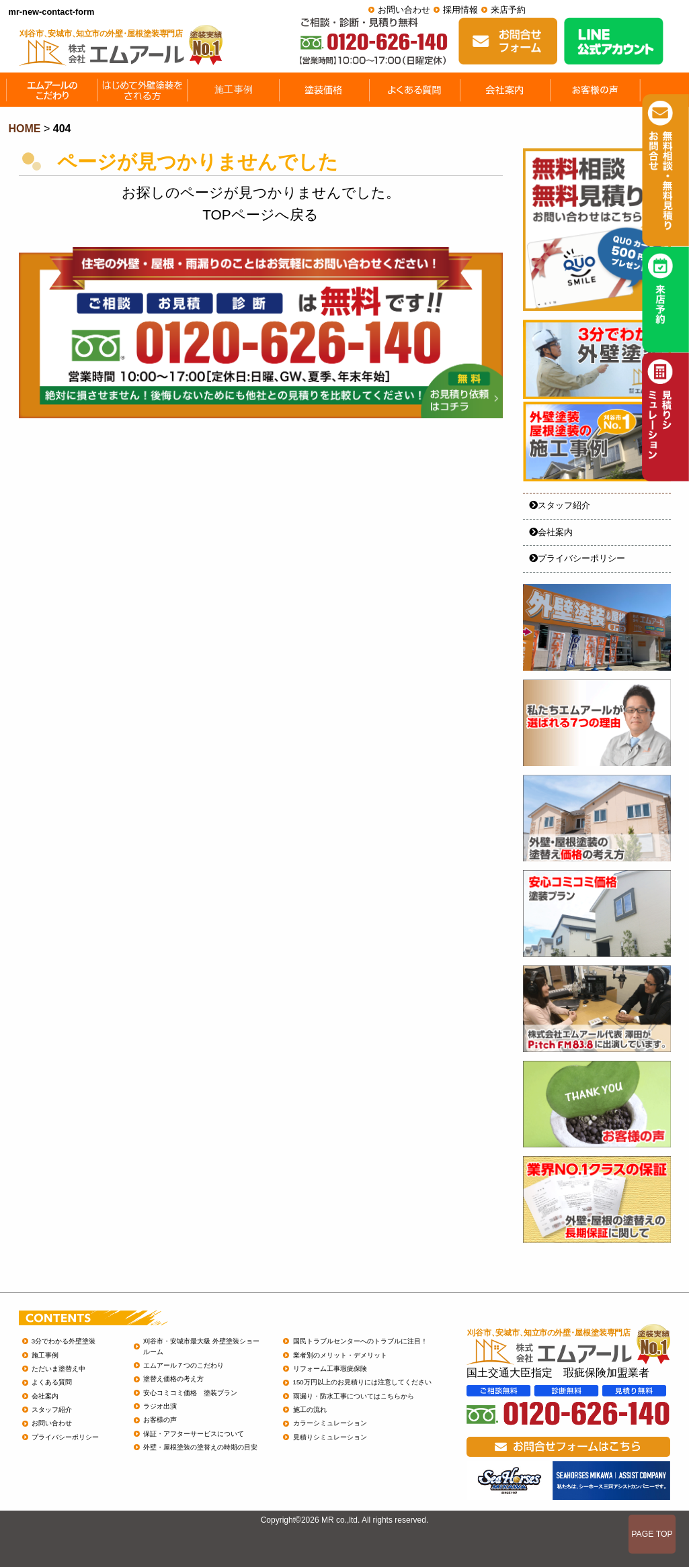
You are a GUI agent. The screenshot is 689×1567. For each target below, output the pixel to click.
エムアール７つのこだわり (183, 1365)
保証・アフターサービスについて (193, 1433)
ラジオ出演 (160, 1406)
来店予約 (508, 10)
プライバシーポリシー (577, 558)
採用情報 (460, 10)
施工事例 (45, 1355)
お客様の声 (160, 1419)
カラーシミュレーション (330, 1423)
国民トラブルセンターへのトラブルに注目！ (360, 1341)
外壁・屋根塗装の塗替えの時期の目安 (200, 1447)
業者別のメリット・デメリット (340, 1355)
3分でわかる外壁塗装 (63, 1341)
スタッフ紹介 (559, 505)
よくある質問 (52, 1382)
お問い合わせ (404, 10)
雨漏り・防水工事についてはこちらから (353, 1396)
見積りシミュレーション (330, 1437)
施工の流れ (310, 1409)
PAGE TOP (652, 1534)
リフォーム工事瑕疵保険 (330, 1368)
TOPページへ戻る (260, 214)
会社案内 (551, 532)
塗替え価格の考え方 (173, 1378)
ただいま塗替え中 (58, 1368)
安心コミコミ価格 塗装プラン (190, 1392)
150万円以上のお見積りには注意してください (362, 1382)
